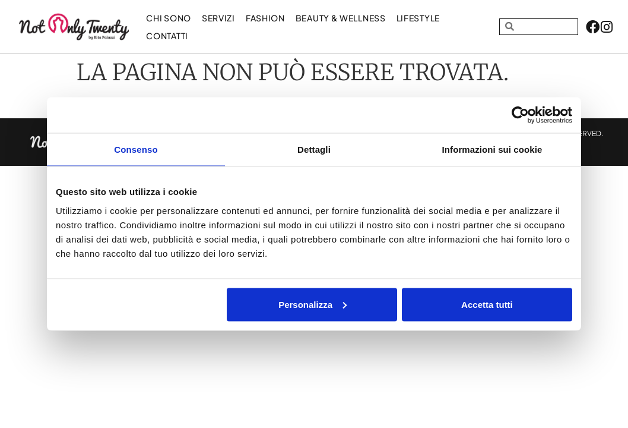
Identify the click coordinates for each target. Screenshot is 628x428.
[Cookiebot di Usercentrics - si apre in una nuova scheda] (520, 115)
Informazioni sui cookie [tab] (492, 149)
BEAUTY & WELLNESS (341, 17)
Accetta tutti (487, 304)
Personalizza (312, 304)
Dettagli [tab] (314, 149)
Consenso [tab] (135, 149)
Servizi (218, 17)
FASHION (265, 17)
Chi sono (168, 17)
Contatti (167, 35)
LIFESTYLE (418, 17)
